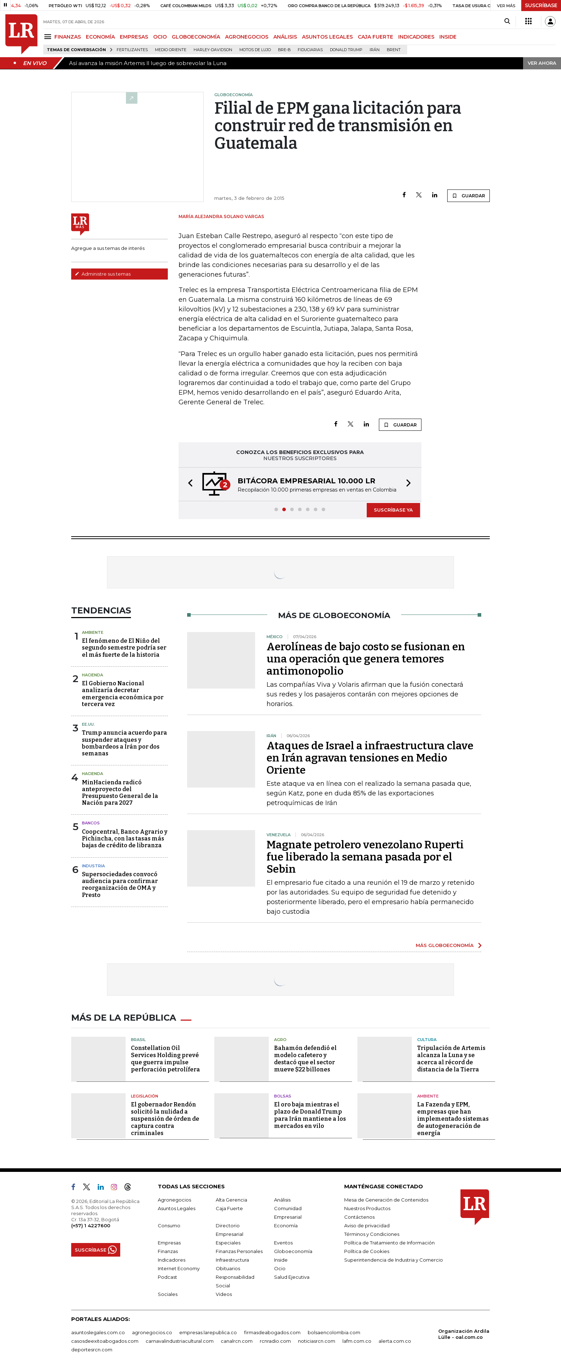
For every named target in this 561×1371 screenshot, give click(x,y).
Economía (286, 1225)
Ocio (280, 1268)
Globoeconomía (293, 1251)
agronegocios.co (152, 1332)
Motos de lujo (255, 50)
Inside (281, 1260)
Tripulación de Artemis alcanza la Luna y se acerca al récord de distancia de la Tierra (451, 1059)
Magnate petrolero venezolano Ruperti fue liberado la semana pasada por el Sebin (365, 857)
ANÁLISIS (285, 37)
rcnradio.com (275, 1341)
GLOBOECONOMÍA (196, 37)
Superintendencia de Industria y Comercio (393, 1260)
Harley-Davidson (213, 50)
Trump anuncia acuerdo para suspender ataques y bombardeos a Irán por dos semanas (124, 743)
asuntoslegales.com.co (98, 1332)
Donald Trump (346, 50)
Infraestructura (232, 1260)
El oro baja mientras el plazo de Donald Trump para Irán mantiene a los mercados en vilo (310, 1115)
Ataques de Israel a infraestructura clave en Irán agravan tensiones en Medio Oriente (370, 757)
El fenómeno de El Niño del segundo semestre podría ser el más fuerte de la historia (124, 647)
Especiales (228, 1243)
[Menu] (48, 36)
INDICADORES (416, 37)
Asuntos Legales (176, 1208)
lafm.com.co (356, 1341)
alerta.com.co (395, 1341)
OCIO (160, 37)
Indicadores (171, 1260)
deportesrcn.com (91, 1349)
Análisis (282, 1200)
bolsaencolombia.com (334, 1332)
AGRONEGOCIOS (246, 37)
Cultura (426, 1039)
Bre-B (284, 50)
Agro (280, 1039)
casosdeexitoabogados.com (104, 1341)
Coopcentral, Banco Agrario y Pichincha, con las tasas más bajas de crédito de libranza (124, 838)
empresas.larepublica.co (208, 1332)
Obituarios (228, 1268)
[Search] (507, 21)
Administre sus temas (103, 274)
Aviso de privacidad (367, 1225)
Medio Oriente (170, 50)
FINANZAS (67, 37)
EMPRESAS (134, 37)
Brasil (138, 1039)
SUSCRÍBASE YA (393, 510)
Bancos (91, 822)
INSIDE (448, 37)
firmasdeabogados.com (272, 1332)
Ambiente (92, 632)
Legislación (144, 1096)
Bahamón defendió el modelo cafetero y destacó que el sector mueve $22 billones (305, 1059)
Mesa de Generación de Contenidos (386, 1200)
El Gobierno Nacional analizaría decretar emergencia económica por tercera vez (123, 693)
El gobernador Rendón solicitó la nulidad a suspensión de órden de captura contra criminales (165, 1118)
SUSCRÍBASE (541, 5)
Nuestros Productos (367, 1208)
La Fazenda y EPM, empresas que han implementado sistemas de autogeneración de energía (453, 1118)
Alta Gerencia (231, 1200)
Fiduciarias (310, 50)
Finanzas (168, 1251)
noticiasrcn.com (316, 1341)
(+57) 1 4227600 (90, 1225)
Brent (394, 50)
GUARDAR (468, 195)
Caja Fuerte (229, 1208)
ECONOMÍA (100, 37)
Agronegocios (174, 1200)
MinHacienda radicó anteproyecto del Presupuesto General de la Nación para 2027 (120, 793)
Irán (375, 50)
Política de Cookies (366, 1251)
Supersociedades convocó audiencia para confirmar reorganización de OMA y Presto (120, 884)
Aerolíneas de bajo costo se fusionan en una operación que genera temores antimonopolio (366, 658)
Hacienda (92, 674)
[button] (188, 484)
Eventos (283, 1243)
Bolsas (282, 1096)
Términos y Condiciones (371, 1234)
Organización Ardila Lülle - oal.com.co (463, 1334)
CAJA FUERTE (375, 37)
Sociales (167, 1294)
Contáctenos (359, 1217)
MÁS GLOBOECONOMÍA (445, 945)
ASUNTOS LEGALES (327, 37)
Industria (93, 865)
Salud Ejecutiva (291, 1277)
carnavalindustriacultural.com (180, 1341)
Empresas (169, 1243)
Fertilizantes (132, 50)
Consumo (169, 1225)
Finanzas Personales (239, 1251)
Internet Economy (179, 1268)
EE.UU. (88, 724)
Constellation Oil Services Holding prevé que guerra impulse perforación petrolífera (165, 1059)
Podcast (167, 1277)
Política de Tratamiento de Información (389, 1243)
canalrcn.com (237, 1341)
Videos (224, 1294)
